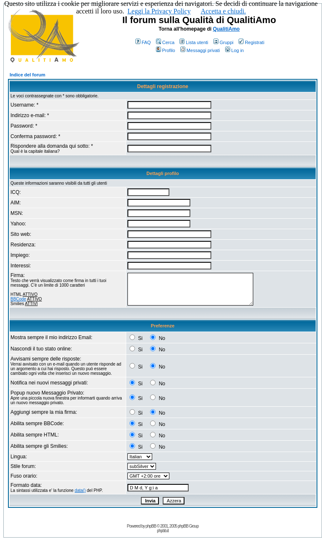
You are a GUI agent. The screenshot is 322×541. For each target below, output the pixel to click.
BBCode (18, 299)
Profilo (165, 50)
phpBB (150, 526)
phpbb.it (163, 530)
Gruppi (223, 42)
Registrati (251, 42)
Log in (234, 50)
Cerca (165, 42)
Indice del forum (27, 74)
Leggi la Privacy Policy (159, 11)
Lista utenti (193, 42)
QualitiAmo (226, 29)
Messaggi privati (200, 50)
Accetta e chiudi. (223, 11)
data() (80, 490)
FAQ (143, 42)
